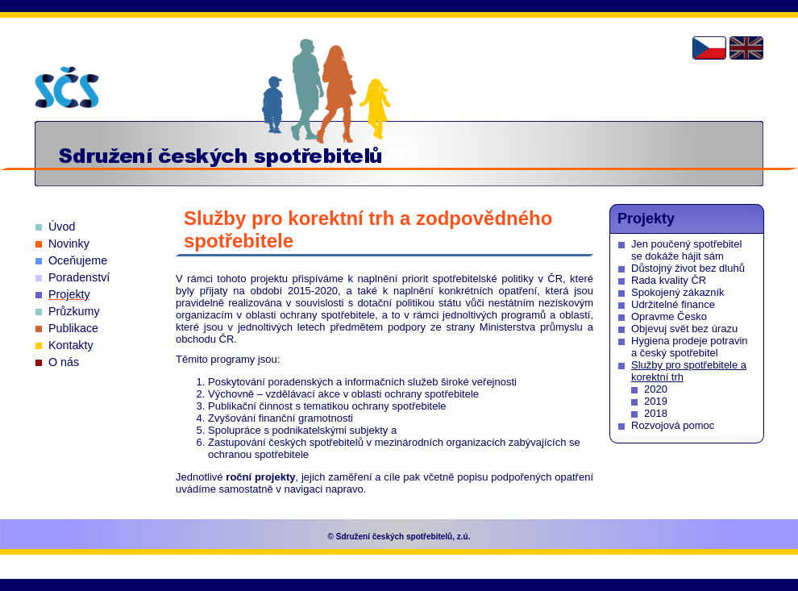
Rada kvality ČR (668, 280)
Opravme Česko (669, 316)
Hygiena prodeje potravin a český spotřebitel (689, 347)
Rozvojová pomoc (672, 425)
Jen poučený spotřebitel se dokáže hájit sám (686, 250)
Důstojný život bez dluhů (688, 268)
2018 (655, 413)
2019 (655, 401)
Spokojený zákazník (678, 292)
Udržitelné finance (673, 304)
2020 (655, 389)
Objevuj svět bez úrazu (684, 329)
